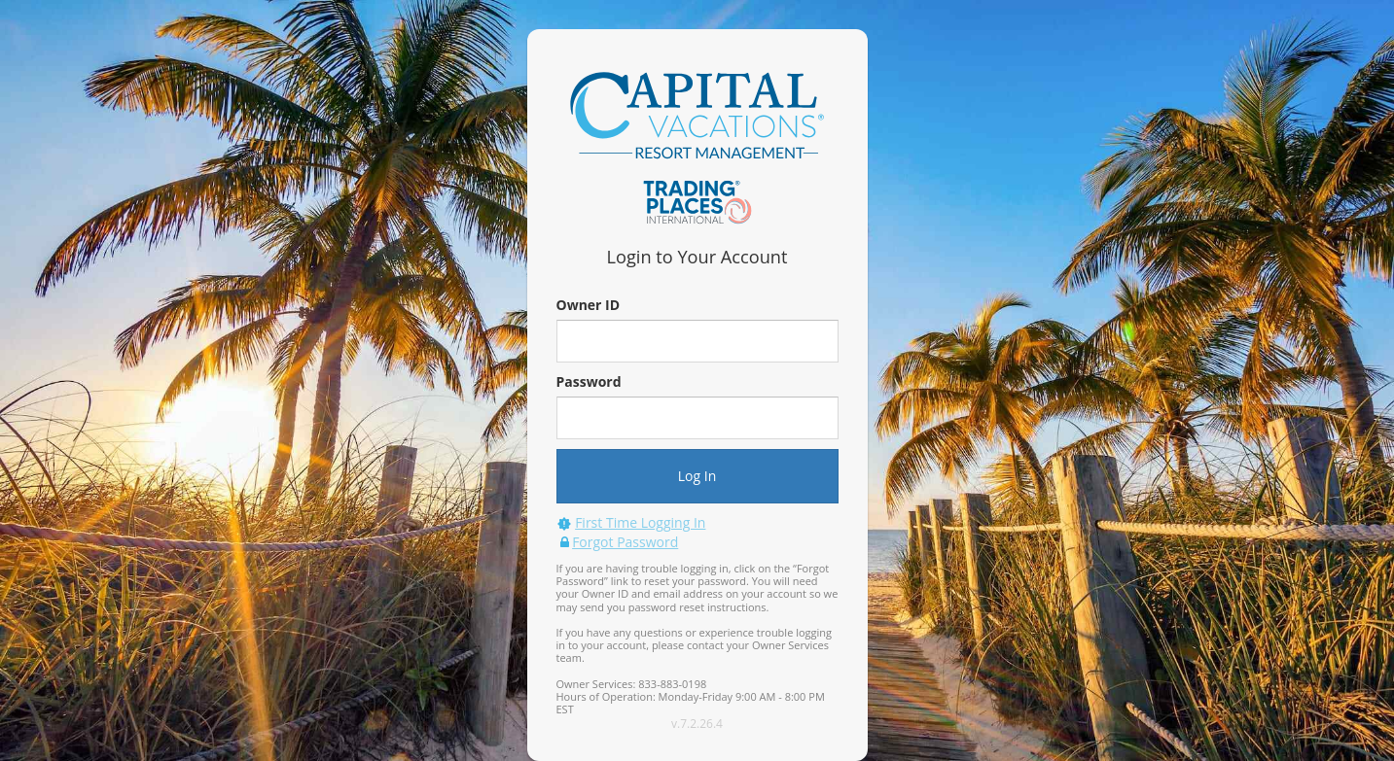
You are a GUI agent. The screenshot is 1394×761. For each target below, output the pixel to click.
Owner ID (588, 304)
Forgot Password (625, 542)
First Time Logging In (640, 522)
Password (589, 381)
